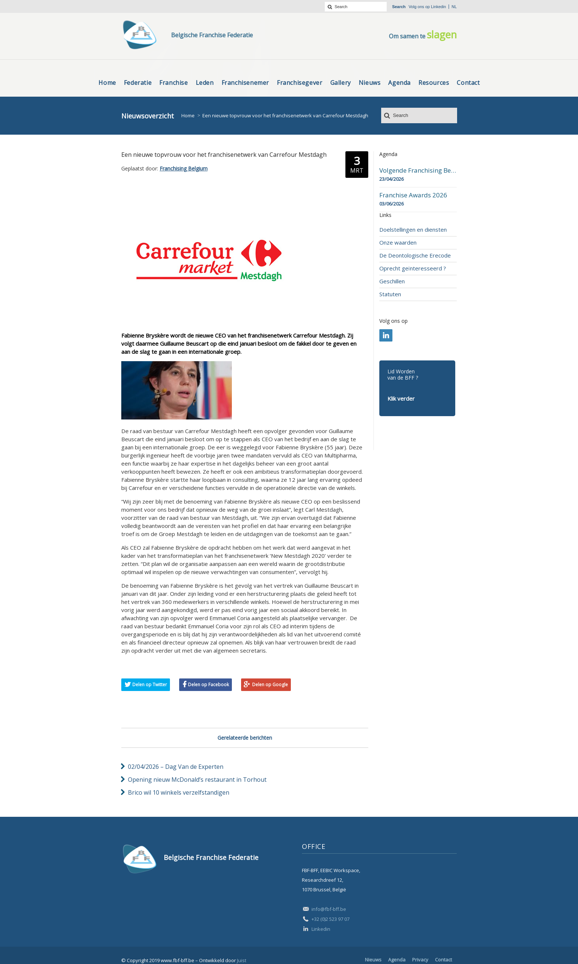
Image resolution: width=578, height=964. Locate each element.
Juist (241, 960)
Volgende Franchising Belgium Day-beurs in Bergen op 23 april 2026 (418, 170)
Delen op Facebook (208, 684)
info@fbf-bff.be (328, 909)
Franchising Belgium (184, 168)
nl (454, 6)
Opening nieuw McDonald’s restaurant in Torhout (197, 779)
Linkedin (438, 6)
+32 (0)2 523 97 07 (330, 919)
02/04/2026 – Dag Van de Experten (175, 766)
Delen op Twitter (149, 684)
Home (188, 115)
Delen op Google (270, 684)
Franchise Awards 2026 (413, 195)
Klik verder (401, 398)
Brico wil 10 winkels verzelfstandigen (178, 792)
